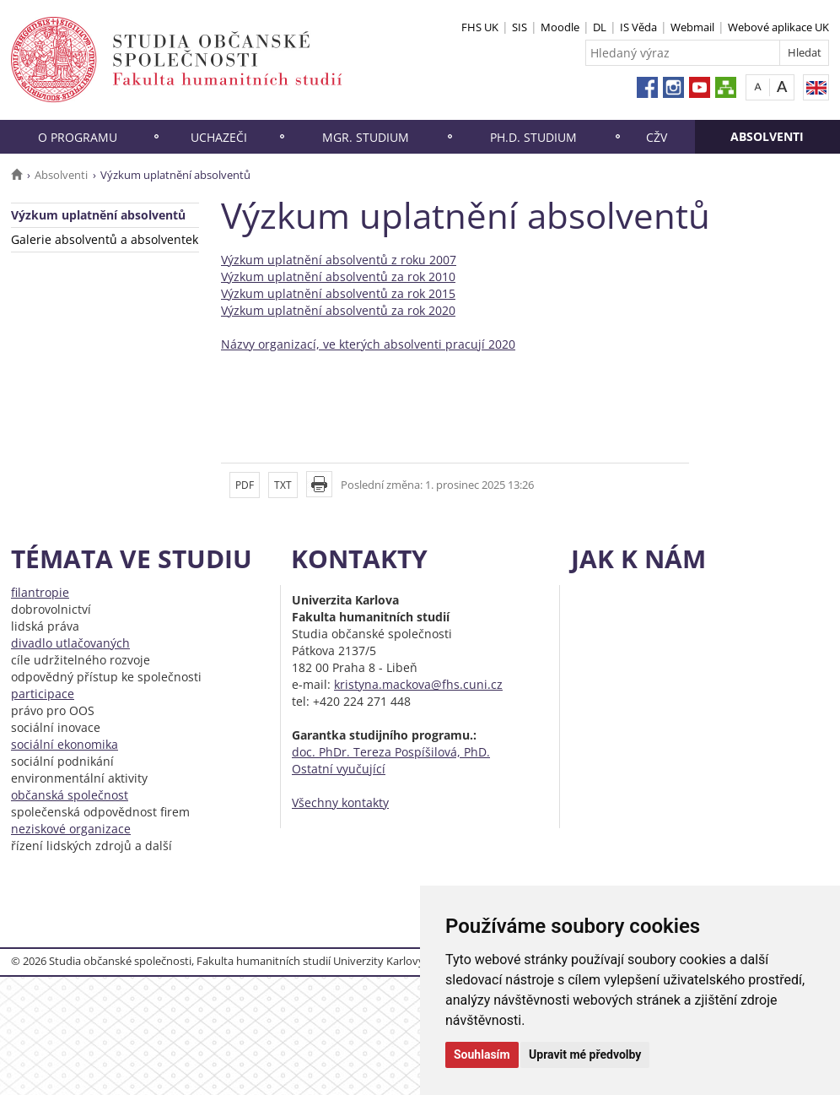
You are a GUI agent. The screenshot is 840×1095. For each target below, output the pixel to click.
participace (42, 694)
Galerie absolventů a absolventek (104, 239)
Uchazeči (219, 137)
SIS (519, 27)
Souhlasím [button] (482, 1054)
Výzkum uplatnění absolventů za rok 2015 (338, 293)
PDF (244, 485)
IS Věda (638, 27)
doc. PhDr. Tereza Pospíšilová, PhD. (391, 752)
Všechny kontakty (340, 802)
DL (599, 27)
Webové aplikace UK (778, 27)
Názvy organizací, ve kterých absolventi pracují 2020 (368, 344)
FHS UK (479, 27)
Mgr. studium (365, 137)
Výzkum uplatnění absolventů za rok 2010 (338, 276)
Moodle (560, 27)
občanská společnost (69, 795)
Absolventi (767, 136)
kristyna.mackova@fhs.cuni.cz (418, 684)
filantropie (40, 592)
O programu (77, 137)
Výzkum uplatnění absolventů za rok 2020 (338, 310)
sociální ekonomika (64, 744)
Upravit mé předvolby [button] (585, 1054)
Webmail (692, 27)
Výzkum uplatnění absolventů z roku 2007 (338, 260)
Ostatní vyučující (338, 769)
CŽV (656, 137)
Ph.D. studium (533, 137)
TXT (283, 485)
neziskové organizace (71, 829)
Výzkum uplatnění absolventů (98, 215)
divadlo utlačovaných (70, 643)
